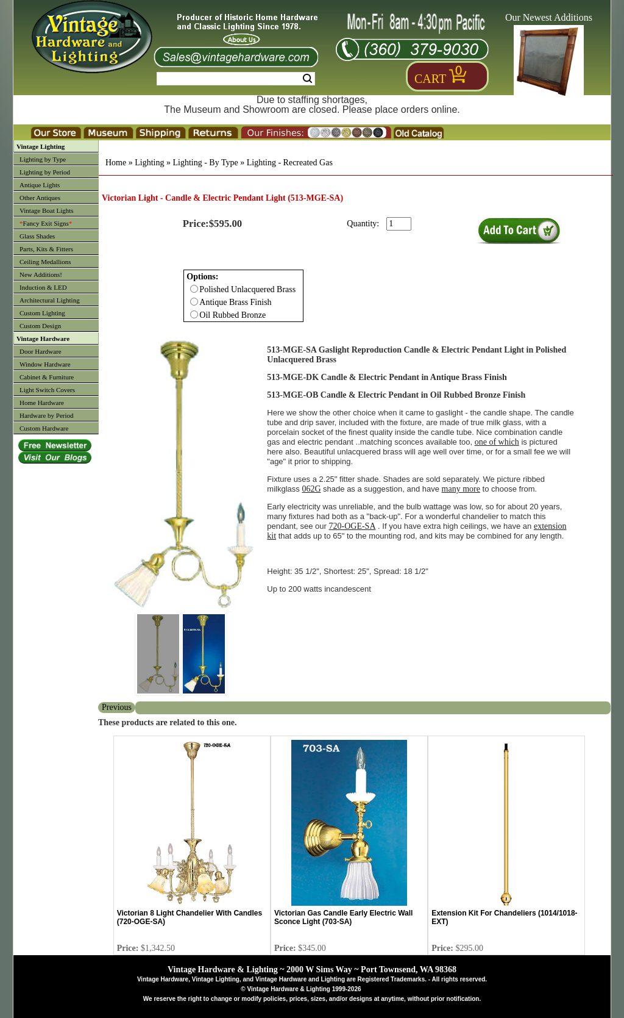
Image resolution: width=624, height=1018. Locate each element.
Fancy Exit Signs (46, 223)
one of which (497, 441)
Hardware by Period (47, 415)
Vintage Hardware (42, 338)
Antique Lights (40, 184)
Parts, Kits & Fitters (46, 249)
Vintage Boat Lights (47, 210)
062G (311, 488)
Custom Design (40, 325)
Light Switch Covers (47, 389)
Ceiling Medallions (45, 261)
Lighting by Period (45, 172)
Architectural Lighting (50, 300)
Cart (430, 78)
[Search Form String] (236, 78)
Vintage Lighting (40, 146)
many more (461, 488)
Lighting (149, 162)
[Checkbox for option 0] (194, 289)
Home (115, 162)
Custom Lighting (42, 313)
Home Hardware (42, 402)
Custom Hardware (44, 428)
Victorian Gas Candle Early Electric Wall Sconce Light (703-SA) (343, 917)
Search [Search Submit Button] (307, 78)
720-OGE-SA (352, 526)
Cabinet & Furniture (47, 377)
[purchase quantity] (398, 224)
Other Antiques (40, 197)
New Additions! (41, 274)
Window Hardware (45, 364)
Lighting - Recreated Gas (290, 162)
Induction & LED (43, 287)
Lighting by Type (43, 159)
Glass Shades (37, 236)
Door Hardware (41, 351)
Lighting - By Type (205, 162)
